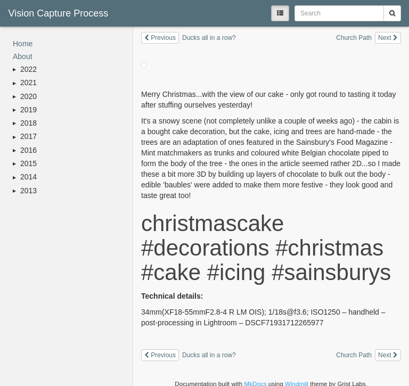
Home (22, 43)
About (22, 56)
